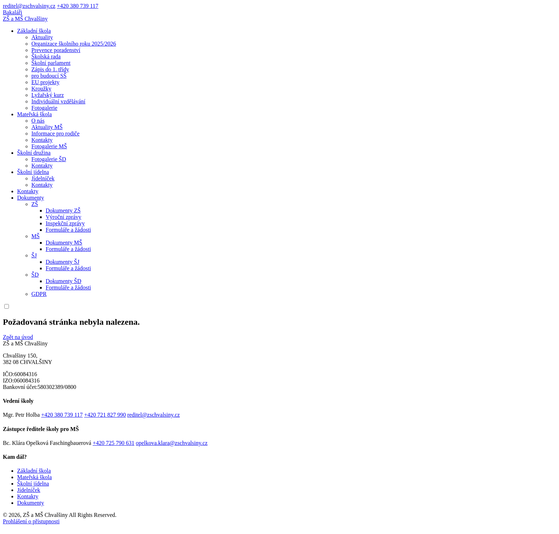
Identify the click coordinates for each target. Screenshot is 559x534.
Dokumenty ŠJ (63, 262)
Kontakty (42, 140)
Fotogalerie (44, 108)
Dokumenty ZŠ (63, 210)
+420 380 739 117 (77, 6)
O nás (38, 121)
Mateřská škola (34, 114)
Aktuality (42, 37)
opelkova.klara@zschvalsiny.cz (171, 443)
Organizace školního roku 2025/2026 (73, 44)
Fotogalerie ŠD (48, 159)
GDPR (39, 294)
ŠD (35, 275)
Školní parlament (51, 63)
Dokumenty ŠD (63, 281)
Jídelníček (43, 178)
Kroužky (41, 89)
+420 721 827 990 (105, 415)
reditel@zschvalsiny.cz (29, 6)
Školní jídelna (33, 172)
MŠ (35, 236)
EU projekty (45, 82)
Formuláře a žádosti (68, 230)
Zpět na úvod (18, 337)
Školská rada (46, 56)
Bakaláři (12, 12)
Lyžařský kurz (47, 95)
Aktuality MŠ (47, 127)
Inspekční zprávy (65, 223)
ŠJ (34, 255)
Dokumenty (30, 198)
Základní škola (34, 31)
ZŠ (34, 204)
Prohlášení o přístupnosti (31, 521)
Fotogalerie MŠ (49, 146)
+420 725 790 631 (113, 443)
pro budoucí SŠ (49, 76)
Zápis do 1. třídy (50, 69)
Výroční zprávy (63, 217)
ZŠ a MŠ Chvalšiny (25, 19)
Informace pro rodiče (55, 133)
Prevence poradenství (55, 50)
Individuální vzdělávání (58, 101)
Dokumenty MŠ (64, 243)
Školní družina (34, 153)
